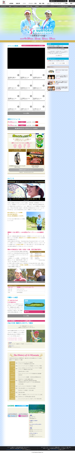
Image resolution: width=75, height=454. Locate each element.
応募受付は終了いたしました (26, 169)
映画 (71, 3)
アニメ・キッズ (57, 3)
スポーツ (49, 3)
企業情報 (11, 3)
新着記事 (18, 3)
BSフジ (72, 6)
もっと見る (26, 113)
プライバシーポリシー (54, 449)
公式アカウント (45, 6)
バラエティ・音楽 (32, 3)
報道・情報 (41, 3)
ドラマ (24, 3)
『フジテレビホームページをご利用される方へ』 (14, 449)
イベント (52, 6)
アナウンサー (3, 6)
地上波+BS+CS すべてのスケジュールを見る (26, 128)
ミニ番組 (65, 3)
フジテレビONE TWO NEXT (62, 6)
